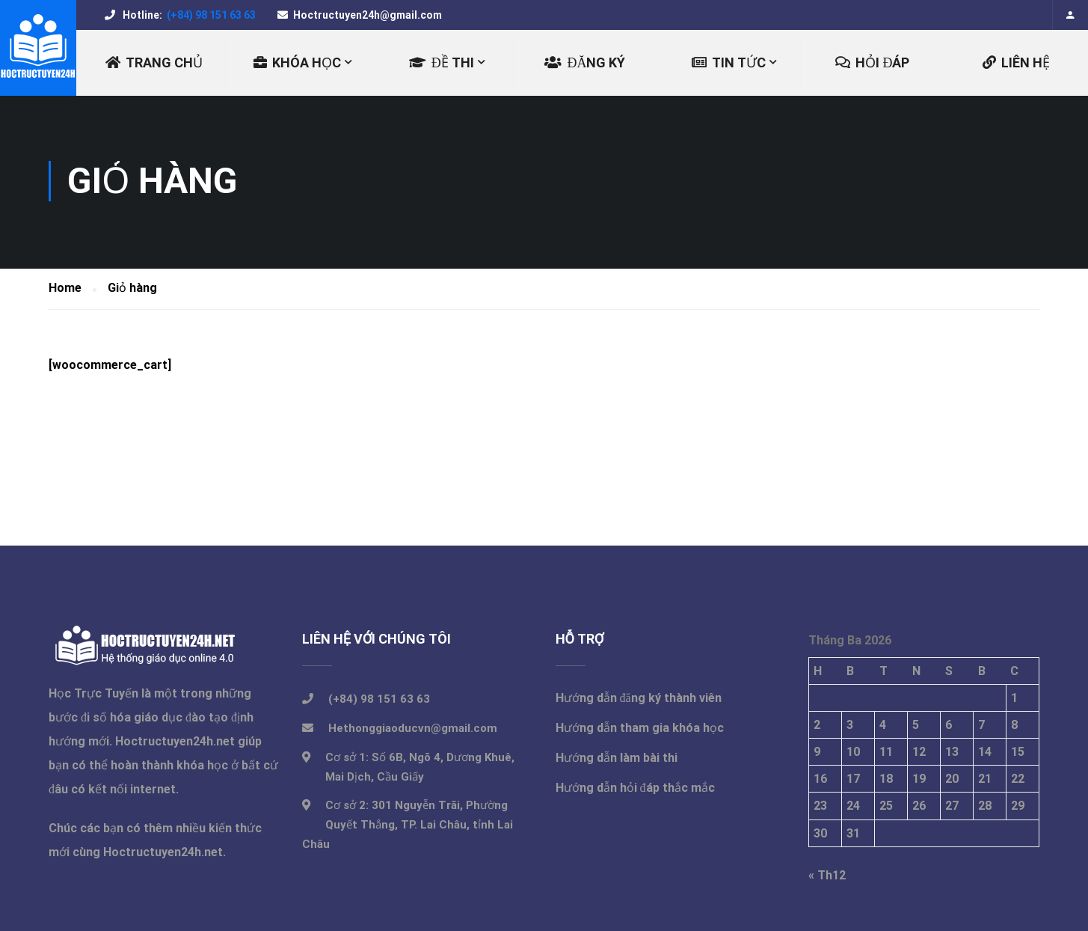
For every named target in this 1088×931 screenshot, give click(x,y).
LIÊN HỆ (1016, 62)
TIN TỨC (729, 62)
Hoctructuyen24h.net (175, 743)
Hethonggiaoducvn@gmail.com (412, 730)
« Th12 (827, 877)
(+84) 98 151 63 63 (210, 15)
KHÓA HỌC (297, 62)
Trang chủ (154, 62)
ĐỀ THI (441, 62)
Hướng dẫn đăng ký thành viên (639, 700)
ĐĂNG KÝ (584, 62)
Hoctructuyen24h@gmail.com (367, 15)
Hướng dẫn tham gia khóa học (640, 730)
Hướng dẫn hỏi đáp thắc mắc (635, 790)
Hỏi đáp (872, 62)
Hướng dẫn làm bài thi (616, 760)
